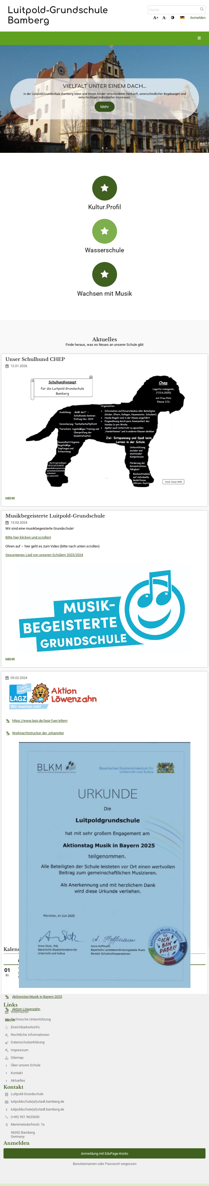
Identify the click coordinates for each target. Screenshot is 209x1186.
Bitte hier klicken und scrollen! (28, 537)
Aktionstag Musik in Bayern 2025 (33, 997)
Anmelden (197, 18)
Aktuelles (18, 1080)
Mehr (104, 107)
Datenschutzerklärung (27, 1042)
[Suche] (176, 9)
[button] (182, 17)
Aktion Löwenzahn (22, 1009)
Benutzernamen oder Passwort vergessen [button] (104, 1164)
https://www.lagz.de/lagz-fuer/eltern (36, 721)
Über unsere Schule (25, 1065)
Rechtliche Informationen (30, 1035)
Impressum (19, 1050)
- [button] (164, 18)
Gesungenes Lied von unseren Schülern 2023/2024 (44, 555)
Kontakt (17, 1073)
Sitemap (17, 1058)
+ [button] (155, 18)
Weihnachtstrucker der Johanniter (34, 733)
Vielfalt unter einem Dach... (104, 86)
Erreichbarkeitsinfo (25, 1027)
